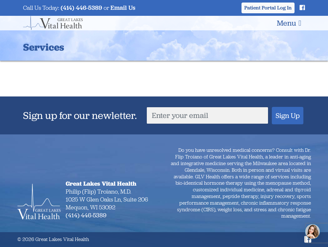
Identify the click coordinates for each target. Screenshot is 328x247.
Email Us (122, 8)
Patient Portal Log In (268, 7)
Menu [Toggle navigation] (289, 23)
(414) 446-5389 (81, 8)
